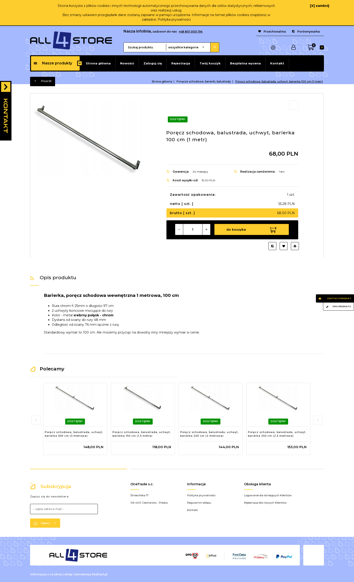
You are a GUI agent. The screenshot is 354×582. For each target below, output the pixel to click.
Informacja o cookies (46, 573)
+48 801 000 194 (190, 31)
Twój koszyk (210, 63)
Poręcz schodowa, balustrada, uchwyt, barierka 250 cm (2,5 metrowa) (277, 433)
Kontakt (277, 63)
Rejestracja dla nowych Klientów (265, 502)
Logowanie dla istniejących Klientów (268, 494)
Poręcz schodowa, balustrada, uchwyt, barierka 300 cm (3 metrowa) (74, 433)
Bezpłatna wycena (245, 63)
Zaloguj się (152, 63)
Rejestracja (180, 63)
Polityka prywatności (174, 19)
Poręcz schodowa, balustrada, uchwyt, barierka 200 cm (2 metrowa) (209, 433)
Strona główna (98, 63)
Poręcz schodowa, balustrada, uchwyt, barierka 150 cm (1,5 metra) (141, 433)
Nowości (127, 63)
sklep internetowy (77, 573)
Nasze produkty (52, 63)
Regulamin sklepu (199, 502)
